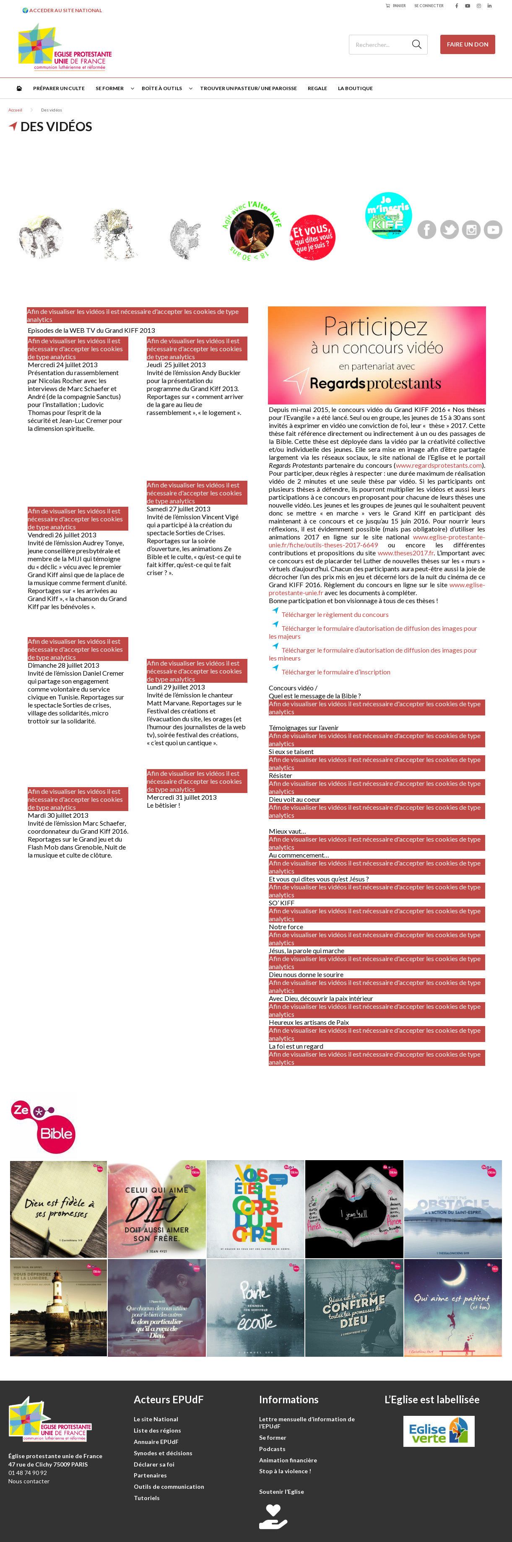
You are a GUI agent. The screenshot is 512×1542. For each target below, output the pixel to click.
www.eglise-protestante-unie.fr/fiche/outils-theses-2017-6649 (377, 541)
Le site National (156, 1419)
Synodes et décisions (163, 1452)
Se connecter (429, 5)
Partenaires (150, 1475)
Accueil (15, 109)
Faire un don (468, 44)
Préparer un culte (59, 88)
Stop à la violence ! (285, 1471)
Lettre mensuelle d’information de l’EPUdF (307, 1422)
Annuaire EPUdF (156, 1441)
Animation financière (288, 1460)
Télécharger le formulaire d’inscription (335, 672)
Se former (110, 88)
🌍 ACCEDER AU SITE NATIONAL (62, 10)
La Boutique (355, 88)
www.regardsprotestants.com (439, 465)
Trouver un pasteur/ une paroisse (248, 88)
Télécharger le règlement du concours (335, 614)
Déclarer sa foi (154, 1464)
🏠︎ (19, 88)
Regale (317, 88)
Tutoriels (147, 1497)
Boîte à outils (162, 88)
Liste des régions (157, 1430)
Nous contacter (28, 1481)
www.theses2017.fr (406, 553)
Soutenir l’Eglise (281, 1491)
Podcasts (272, 1448)
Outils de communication (169, 1486)
